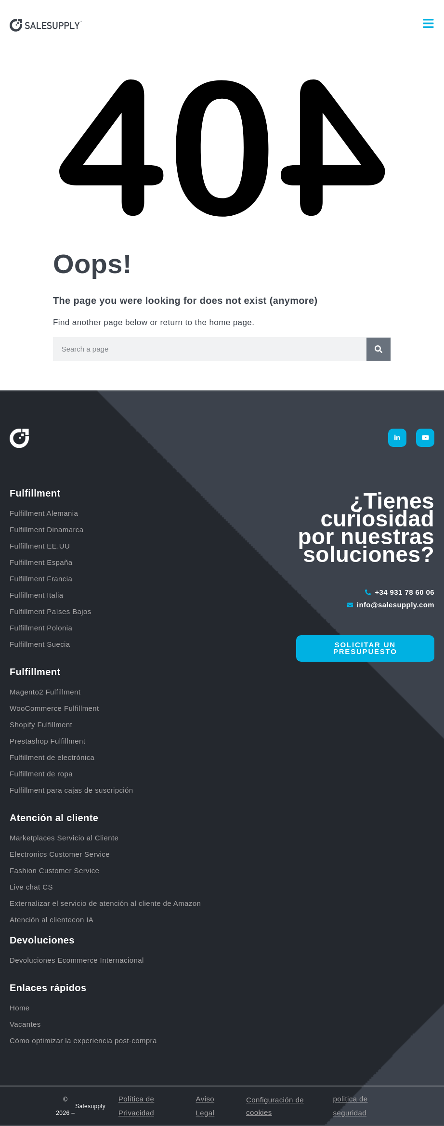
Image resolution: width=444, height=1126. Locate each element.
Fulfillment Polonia (42, 628)
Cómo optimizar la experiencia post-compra (83, 1040)
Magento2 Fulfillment (45, 692)
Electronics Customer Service (60, 854)
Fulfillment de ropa (41, 774)
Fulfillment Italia (37, 595)
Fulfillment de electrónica (52, 757)
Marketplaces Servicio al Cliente (64, 838)
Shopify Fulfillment (41, 724)
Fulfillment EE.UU (40, 546)
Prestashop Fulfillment (47, 741)
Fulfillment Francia (42, 579)
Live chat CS (31, 887)
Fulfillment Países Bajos (51, 611)
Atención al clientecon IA (51, 920)
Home (20, 1008)
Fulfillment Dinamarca (48, 529)
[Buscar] (378, 349)
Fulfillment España (42, 562)
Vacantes (25, 1024)
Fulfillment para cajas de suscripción (71, 790)
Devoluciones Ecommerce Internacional (77, 960)
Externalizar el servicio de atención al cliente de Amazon (105, 903)
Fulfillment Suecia (40, 644)
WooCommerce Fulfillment (54, 708)
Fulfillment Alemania (45, 513)
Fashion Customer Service (54, 870)
